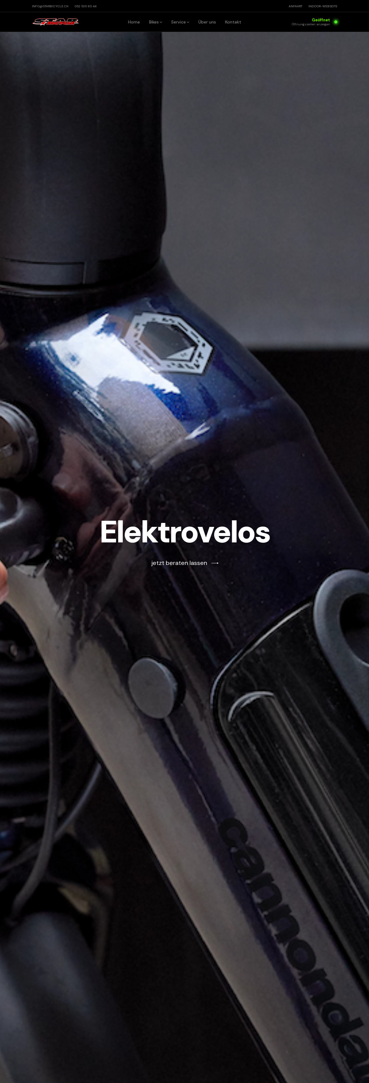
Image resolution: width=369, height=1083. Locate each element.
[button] (155, 22)
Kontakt (233, 22)
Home (134, 22)
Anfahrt (295, 6)
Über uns (207, 22)
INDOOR (322, 6)
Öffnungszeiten (311, 24)
